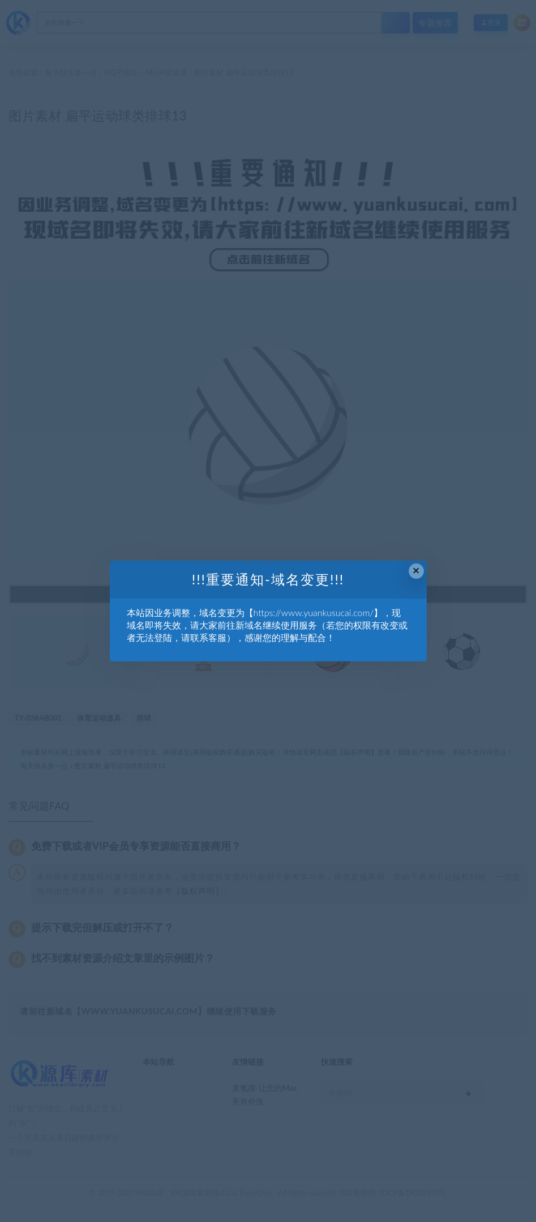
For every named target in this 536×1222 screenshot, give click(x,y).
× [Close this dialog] (416, 570)
